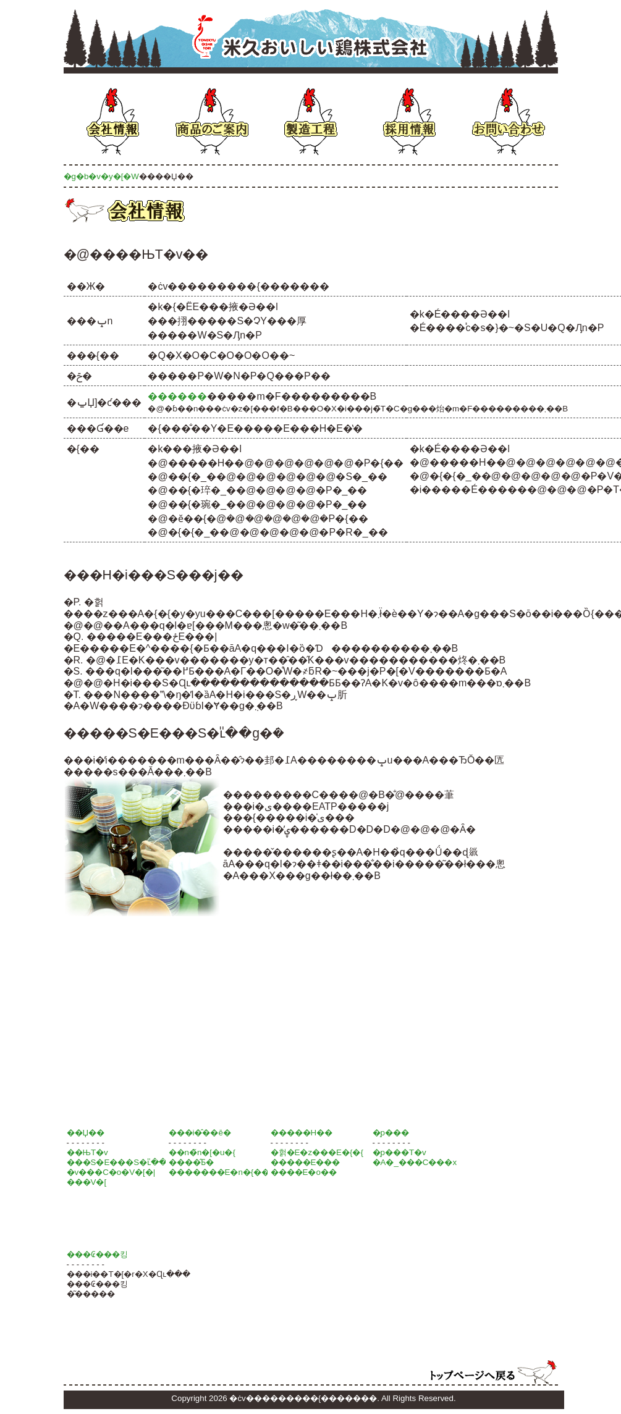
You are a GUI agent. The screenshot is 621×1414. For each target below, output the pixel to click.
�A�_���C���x (415, 1162)
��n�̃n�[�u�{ (202, 1152)
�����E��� (305, 1162)
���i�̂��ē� (200, 1132)
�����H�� (302, 1132)
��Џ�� (86, 1132)
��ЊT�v (87, 1152)
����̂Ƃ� (191, 1162)
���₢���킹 (97, 1254)
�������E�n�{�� (219, 1172)
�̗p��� (391, 1132)
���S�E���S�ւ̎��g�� (127, 1162)
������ (177, 396)
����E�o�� (304, 1172)
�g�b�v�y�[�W (101, 176)
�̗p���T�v (399, 1152)
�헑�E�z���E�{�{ (317, 1152)
